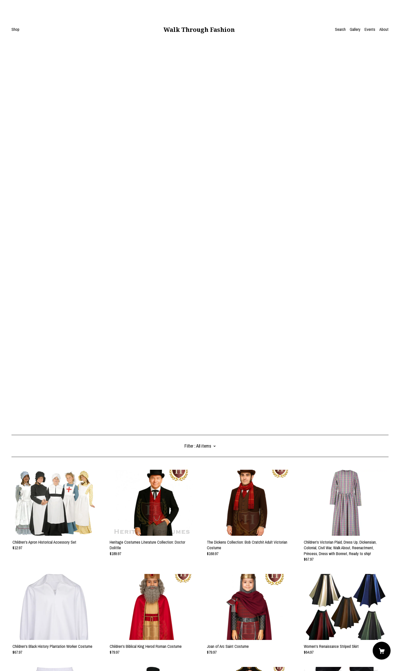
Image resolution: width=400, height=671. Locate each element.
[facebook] (13, 628)
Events (370, 29)
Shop (15, 29)
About (384, 29)
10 (217, 603)
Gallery (355, 29)
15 (231, 603)
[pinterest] (21, 628)
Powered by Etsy (24, 657)
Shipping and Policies (27, 643)
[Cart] (382, 651)
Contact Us (20, 637)
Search (340, 29)
